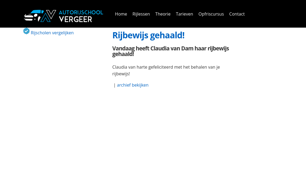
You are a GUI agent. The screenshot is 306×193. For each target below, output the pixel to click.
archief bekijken (133, 85)
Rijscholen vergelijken (48, 33)
